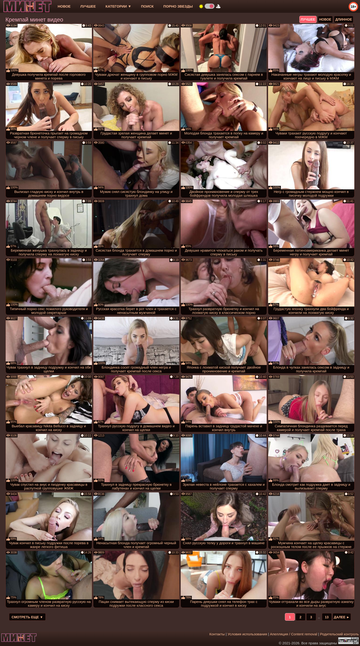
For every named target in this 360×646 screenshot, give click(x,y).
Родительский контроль (339, 634)
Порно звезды (178, 6)
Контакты (217, 634)
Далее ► (342, 617)
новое (64, 6)
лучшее (88, 6)
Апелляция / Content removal (293, 634)
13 (327, 617)
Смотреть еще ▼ (27, 617)
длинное (343, 19)
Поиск (147, 6)
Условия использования (247, 634)
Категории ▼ (118, 6)
